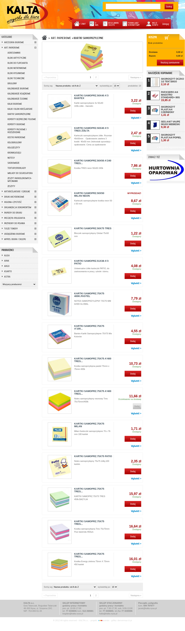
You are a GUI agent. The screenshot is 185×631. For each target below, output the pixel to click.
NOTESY (11, 157)
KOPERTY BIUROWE (16, 124)
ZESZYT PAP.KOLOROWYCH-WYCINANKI (20, 179)
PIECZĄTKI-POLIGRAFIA (14, 218)
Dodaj (133, 110)
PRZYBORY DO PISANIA (14, 223)
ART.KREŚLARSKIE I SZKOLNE (17, 191)
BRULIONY (12, 83)
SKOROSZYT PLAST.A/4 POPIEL (171, 138)
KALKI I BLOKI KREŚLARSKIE (20, 109)
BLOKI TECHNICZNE (16, 78)
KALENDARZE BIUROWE (18, 88)
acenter (104, 620)
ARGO (6, 266)
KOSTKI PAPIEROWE (16, 137)
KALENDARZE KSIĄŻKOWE (19, 93)
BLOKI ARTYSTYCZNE (17, 57)
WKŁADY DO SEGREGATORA (20, 173)
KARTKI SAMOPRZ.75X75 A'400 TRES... (92, 360)
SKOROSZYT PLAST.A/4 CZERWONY (168, 111)
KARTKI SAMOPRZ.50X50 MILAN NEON (89, 194)
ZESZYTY (11, 186)
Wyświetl (135, 117)
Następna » (135, 77)
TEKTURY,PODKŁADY (17, 168)
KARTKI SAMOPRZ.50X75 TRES (92, 228)
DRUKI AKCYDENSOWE (14, 196)
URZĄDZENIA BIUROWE (14, 233)
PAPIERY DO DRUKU (13, 212)
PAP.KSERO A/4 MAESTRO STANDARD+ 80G (170, 96)
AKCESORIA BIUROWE (14, 42)
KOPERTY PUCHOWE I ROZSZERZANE (17, 131)
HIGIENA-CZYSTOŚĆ (13, 202)
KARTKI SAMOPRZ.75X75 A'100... (89, 327)
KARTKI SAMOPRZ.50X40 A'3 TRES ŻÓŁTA (91, 129)
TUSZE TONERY (11, 228)
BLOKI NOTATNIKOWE (17, 68)
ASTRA (7, 276)
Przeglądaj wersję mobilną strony (92, 626)
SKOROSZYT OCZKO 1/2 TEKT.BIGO (172, 82)
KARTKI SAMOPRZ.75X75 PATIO (93, 456)
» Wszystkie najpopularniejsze (171, 147)
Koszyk (153, 37)
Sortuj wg (48, 86)
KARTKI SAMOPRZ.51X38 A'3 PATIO (91, 262)
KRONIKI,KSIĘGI (14, 152)
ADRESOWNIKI (14, 52)
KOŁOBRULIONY (15, 142)
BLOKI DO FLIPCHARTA (18, 63)
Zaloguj (165, 24)
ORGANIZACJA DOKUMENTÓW (17, 207)
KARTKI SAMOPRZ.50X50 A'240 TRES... (92, 162)
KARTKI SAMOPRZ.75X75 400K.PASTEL (89, 295)
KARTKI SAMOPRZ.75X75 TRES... (89, 490)
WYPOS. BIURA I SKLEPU (15, 239)
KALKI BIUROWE (15, 103)
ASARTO (8, 271)
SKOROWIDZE (13, 162)
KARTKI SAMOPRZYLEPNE (19, 114)
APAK (6, 260)
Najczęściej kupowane (160, 73)
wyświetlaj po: (106, 86)
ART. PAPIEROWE (11, 47)
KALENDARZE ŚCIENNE (18, 98)
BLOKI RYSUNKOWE (16, 73)
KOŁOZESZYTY (14, 147)
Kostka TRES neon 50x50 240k (88, 168)
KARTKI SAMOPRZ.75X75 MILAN (89, 425)
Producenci (8, 250)
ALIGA (7, 255)
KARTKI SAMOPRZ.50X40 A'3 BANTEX (91, 97)
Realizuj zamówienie (170, 62)
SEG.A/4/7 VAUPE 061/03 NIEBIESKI (170, 124)
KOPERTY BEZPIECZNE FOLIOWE (22, 119)
